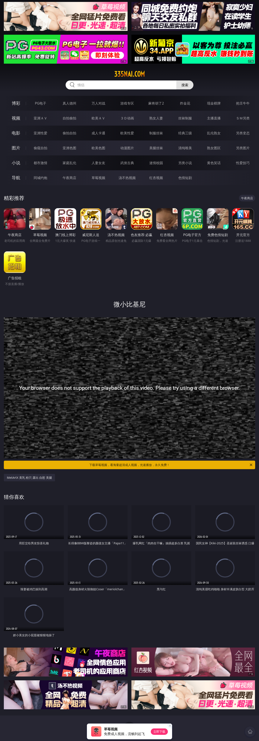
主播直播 (214, 118)
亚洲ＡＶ (40, 118)
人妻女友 (98, 163)
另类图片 (243, 148)
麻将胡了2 (156, 103)
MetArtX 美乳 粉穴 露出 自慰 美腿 (29, 478)
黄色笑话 (214, 163)
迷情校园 (156, 163)
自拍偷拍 (69, 118)
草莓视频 (98, 177)
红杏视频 (156, 177)
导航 (16, 178)
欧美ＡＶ (98, 118)
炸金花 (185, 103)
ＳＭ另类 (243, 118)
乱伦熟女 (214, 133)
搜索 (184, 85)
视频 (16, 118)
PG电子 (40, 103)
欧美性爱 (127, 133)
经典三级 (185, 133)
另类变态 (243, 133)
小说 (16, 163)
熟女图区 (214, 148)
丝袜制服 (185, 118)
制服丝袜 (156, 133)
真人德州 (69, 103)
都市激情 (40, 163)
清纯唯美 (185, 148)
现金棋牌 (214, 103)
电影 (16, 133)
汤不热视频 (127, 177)
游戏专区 (127, 103)
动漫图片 (127, 148)
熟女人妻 (156, 118)
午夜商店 (69, 177)
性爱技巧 (243, 163)
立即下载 (159, 732)
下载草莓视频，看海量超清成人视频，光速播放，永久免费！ (171, 464)
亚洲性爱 (40, 133)
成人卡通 (98, 133)
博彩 (16, 103)
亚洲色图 (69, 148)
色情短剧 (185, 177)
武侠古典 (127, 163)
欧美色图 (98, 148)
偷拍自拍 (69, 133)
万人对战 (98, 103)
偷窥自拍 (40, 148)
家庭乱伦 (69, 163)
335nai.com (129, 74)
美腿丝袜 (156, 148)
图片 (16, 148)
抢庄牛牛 (243, 103)
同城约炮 (40, 177)
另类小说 (185, 163)
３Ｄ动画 (127, 118)
